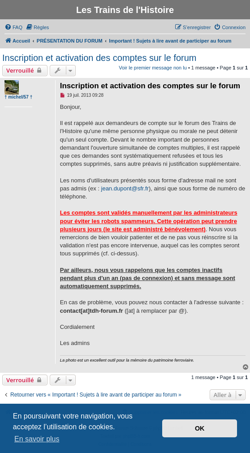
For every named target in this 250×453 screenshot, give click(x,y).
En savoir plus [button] (37, 439)
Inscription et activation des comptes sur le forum (99, 58)
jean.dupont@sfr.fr (125, 188)
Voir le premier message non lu (153, 67)
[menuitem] (13, 27)
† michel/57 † (18, 97)
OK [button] (200, 428)
